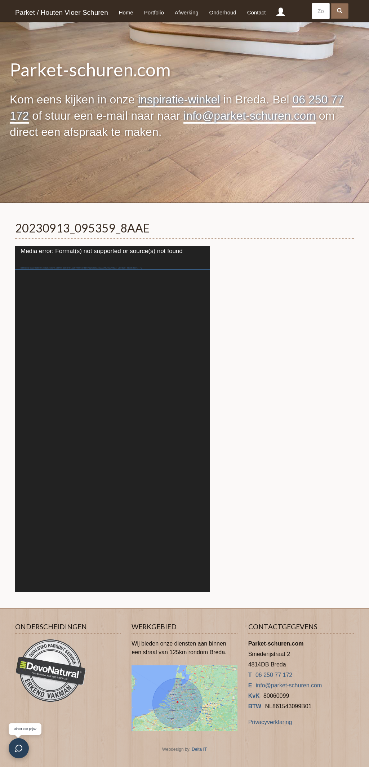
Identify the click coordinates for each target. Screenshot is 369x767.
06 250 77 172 (273, 675)
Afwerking (187, 12)
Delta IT (199, 749)
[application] (112, 419)
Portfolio (154, 12)
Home (126, 12)
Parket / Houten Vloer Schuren (61, 12)
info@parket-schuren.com (249, 115)
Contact (256, 12)
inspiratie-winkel (179, 99)
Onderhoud (222, 12)
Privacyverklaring (270, 722)
